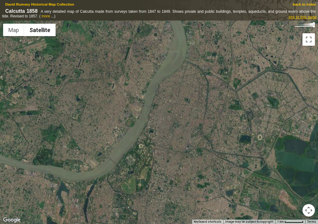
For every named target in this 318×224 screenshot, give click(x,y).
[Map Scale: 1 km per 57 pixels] (290, 222)
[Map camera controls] (308, 210)
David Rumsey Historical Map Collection (39, 4)
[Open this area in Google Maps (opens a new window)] (12, 220)
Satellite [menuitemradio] (40, 30)
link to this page (303, 17)
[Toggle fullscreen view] (308, 39)
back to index (304, 4)
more (46, 16)
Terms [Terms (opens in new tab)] (311, 221)
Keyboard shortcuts (207, 221)
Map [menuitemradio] (13, 30)
